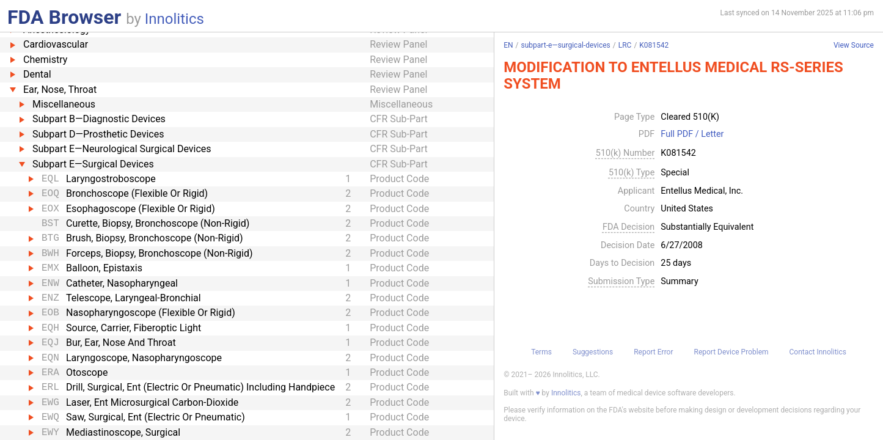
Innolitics (174, 19)
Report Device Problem (731, 352)
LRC (625, 45)
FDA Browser (64, 17)
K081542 (654, 45)
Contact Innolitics (818, 352)
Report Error (653, 352)
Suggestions (593, 352)
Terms (541, 352)
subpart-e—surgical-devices (565, 45)
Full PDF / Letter (692, 134)
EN (508, 45)
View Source (854, 46)
